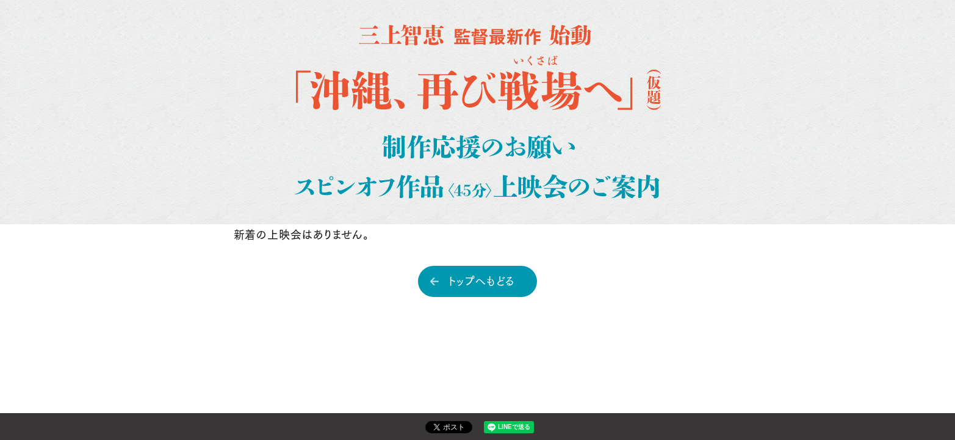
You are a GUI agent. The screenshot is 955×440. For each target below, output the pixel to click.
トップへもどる (482, 280)
